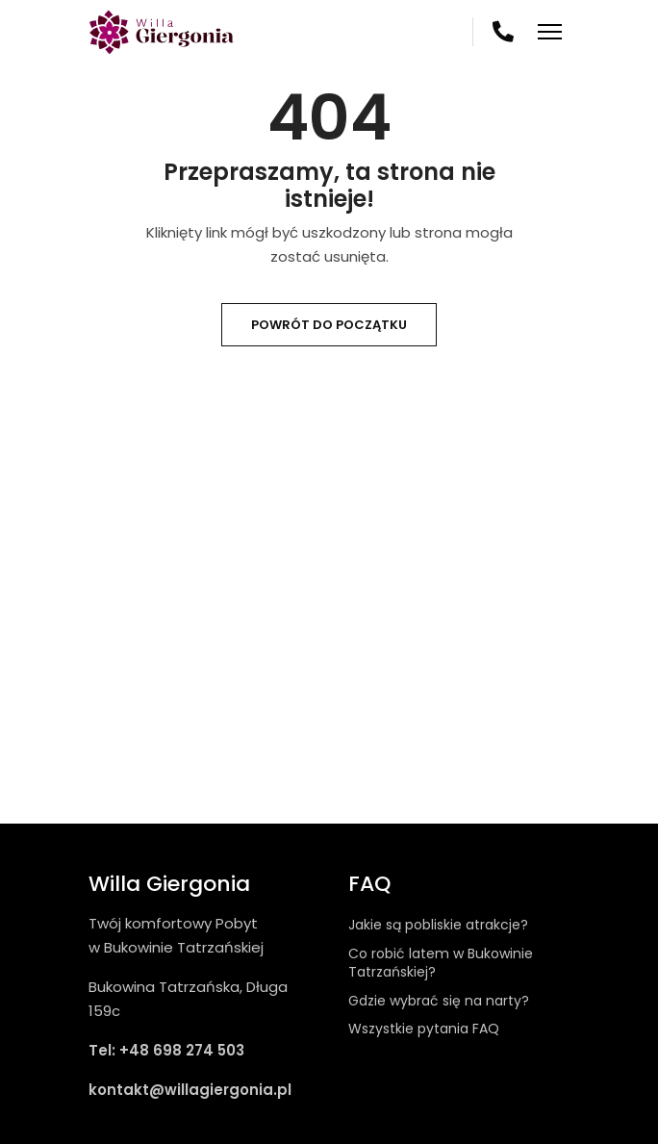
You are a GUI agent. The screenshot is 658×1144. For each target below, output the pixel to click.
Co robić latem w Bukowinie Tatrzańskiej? (440, 963)
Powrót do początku (329, 325)
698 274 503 (504, 31)
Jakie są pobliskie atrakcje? (438, 924)
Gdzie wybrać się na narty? (438, 1000)
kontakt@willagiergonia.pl (190, 1090)
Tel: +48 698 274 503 (166, 1050)
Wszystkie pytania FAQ (423, 1028)
